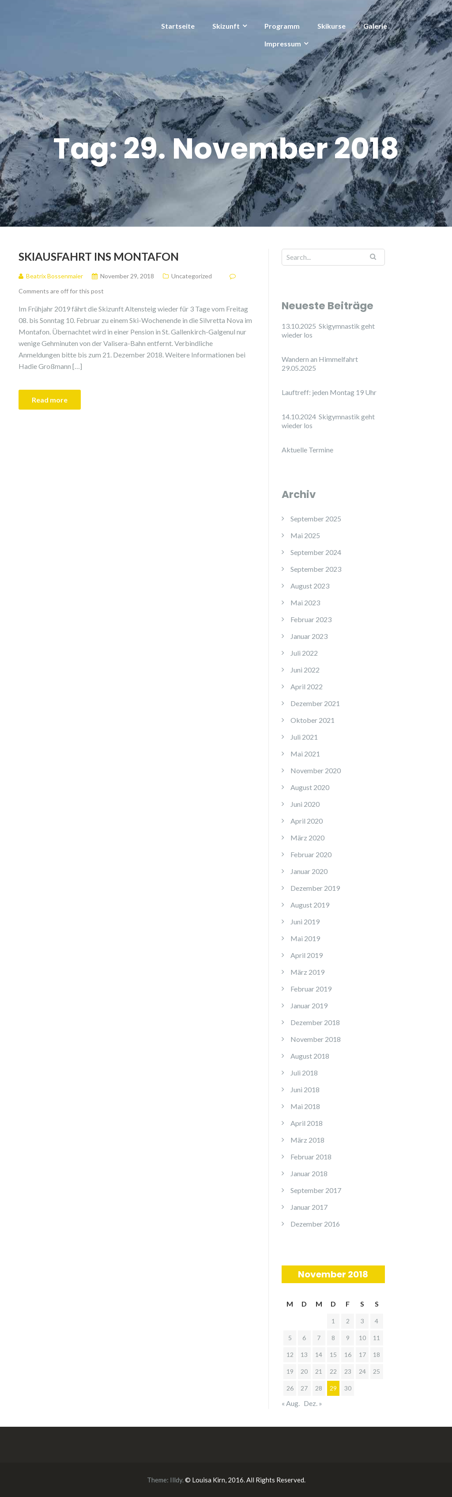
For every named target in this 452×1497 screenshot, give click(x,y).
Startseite (178, 26)
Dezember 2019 (315, 888)
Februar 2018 (310, 1156)
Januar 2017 (309, 1207)
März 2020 (307, 837)
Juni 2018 (305, 1089)
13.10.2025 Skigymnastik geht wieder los (328, 330)
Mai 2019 (305, 938)
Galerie (375, 26)
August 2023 (309, 585)
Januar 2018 (309, 1173)
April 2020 (306, 821)
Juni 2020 (305, 804)
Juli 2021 (304, 737)
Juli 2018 (304, 1072)
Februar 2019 (310, 988)
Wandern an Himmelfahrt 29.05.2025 (320, 363)
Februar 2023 (310, 619)
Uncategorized (191, 276)
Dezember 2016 (315, 1224)
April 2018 (306, 1123)
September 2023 (315, 569)
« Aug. (291, 1403)
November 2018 (315, 1039)
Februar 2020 (310, 854)
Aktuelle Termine (307, 449)
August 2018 (309, 1056)
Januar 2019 (309, 1005)
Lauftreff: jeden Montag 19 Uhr (329, 392)
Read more (50, 399)
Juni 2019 (305, 921)
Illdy (176, 1480)
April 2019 (306, 955)
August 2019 (309, 904)
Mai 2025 (305, 535)
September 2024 (315, 552)
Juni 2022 (305, 669)
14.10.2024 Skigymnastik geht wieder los (328, 420)
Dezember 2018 (315, 1022)
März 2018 (307, 1140)
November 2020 (315, 770)
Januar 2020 (309, 871)
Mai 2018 (305, 1106)
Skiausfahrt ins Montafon (99, 256)
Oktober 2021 (312, 720)
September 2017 (315, 1190)
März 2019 (307, 972)
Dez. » (313, 1403)
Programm (282, 26)
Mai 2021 (305, 753)
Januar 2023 (309, 636)
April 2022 (306, 686)
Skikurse (331, 26)
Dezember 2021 (315, 703)
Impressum (282, 43)
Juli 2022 (304, 653)
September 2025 (315, 518)
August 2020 (309, 787)
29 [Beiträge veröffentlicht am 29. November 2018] (333, 1388)
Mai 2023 (305, 602)
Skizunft (226, 26)
